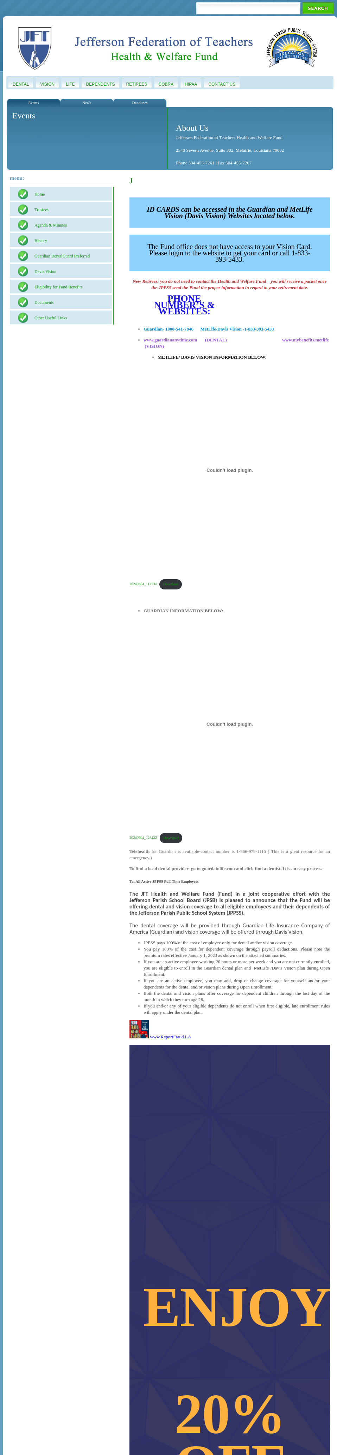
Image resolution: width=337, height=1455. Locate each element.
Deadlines (140, 102)
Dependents (100, 84)
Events (33, 102)
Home (39, 194)
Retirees (136, 84)
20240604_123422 (143, 838)
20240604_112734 (143, 584)
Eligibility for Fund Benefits (58, 287)
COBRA (166, 84)
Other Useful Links (50, 317)
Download (170, 584)
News (86, 102)
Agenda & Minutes (50, 225)
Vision (47, 84)
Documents (44, 302)
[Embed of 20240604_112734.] (229, 470)
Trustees (41, 209)
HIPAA (191, 84)
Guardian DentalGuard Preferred (62, 256)
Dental (21, 84)
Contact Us (221, 84)
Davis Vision (45, 271)
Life (70, 84)
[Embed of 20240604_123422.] (229, 724)
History (40, 240)
